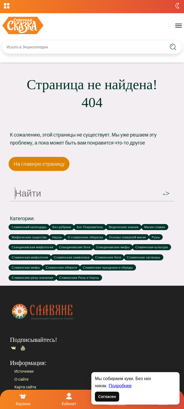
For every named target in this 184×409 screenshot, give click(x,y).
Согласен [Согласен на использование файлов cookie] (107, 396)
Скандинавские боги (74, 247)
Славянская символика (71, 257)
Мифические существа (29, 237)
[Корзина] (22, 399)
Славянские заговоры (143, 257)
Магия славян (154, 227)
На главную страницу (39, 164)
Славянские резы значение (32, 278)
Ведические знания (123, 227)
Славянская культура (151, 247)
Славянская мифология (30, 257)
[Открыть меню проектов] (6, 6)
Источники (23, 371)
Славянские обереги (61, 267)
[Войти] (69, 399)
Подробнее (120, 385)
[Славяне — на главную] (23, 25)
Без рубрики (61, 227)
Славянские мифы (26, 267)
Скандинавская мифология (32, 247)
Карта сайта (25, 386)
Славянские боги (108, 257)
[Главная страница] (91, 311)
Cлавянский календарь (29, 227)
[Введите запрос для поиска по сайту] (79, 47)
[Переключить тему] (177, 6)
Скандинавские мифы (113, 247)
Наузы (57, 237)
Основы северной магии (127, 237)
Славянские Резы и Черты (79, 278)
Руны (156, 237)
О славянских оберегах (85, 237)
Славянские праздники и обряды (108, 267)
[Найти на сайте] (173, 47)
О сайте (21, 378)
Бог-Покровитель (90, 227)
